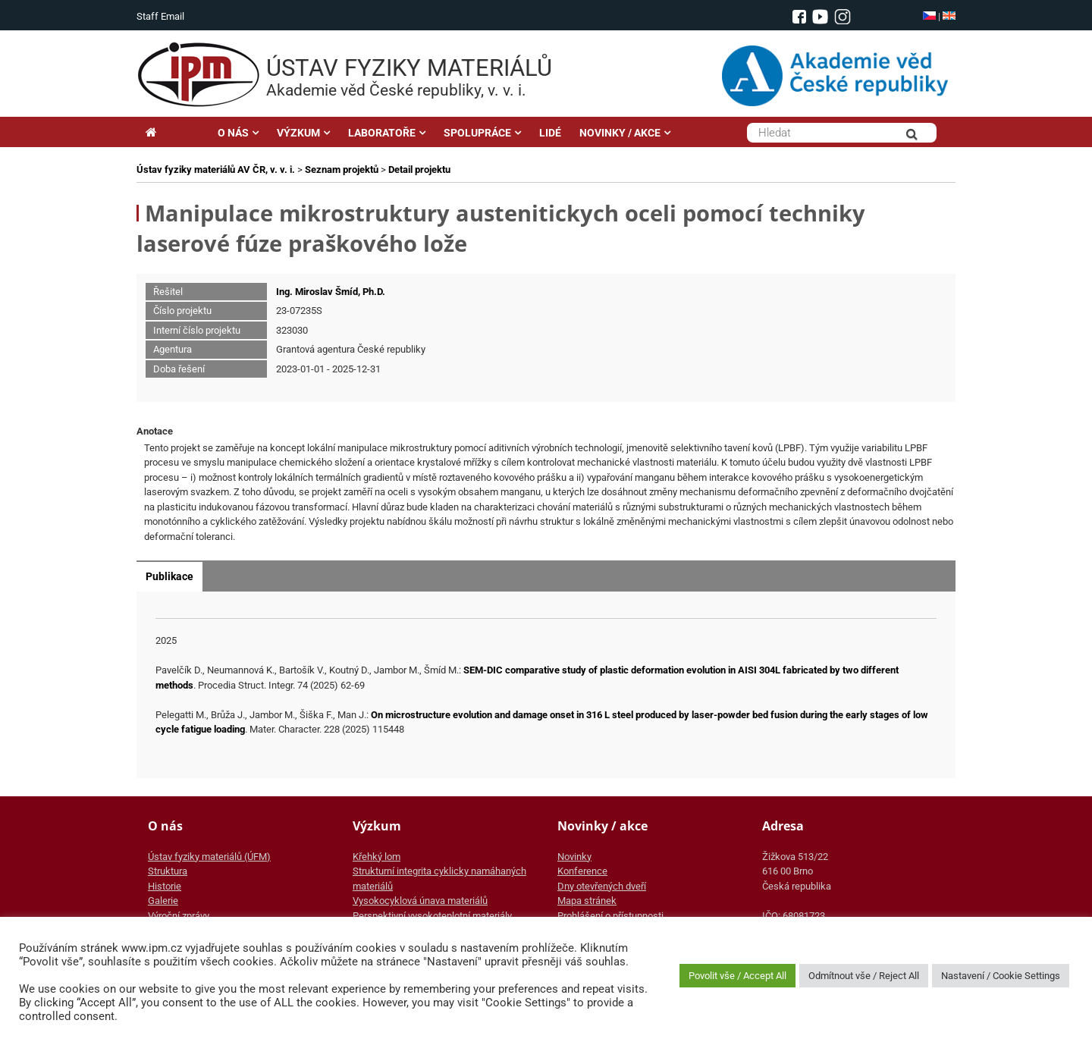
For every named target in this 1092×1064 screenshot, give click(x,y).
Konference (582, 871)
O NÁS (233, 133)
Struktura (167, 871)
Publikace (169, 576)
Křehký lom (376, 856)
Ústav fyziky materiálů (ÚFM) (209, 856)
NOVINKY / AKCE (620, 133)
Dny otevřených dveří (601, 886)
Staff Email (160, 16)
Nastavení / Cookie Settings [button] (1000, 975)
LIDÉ (550, 133)
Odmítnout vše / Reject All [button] (863, 975)
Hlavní (172, 133)
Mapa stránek (587, 900)
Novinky (574, 856)
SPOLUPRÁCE (477, 133)
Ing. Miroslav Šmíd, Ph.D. (330, 291)
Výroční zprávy (178, 915)
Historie (164, 886)
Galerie (163, 900)
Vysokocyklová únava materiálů (420, 900)
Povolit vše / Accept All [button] (737, 975)
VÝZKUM (298, 133)
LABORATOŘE (382, 133)
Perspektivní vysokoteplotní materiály (432, 915)
